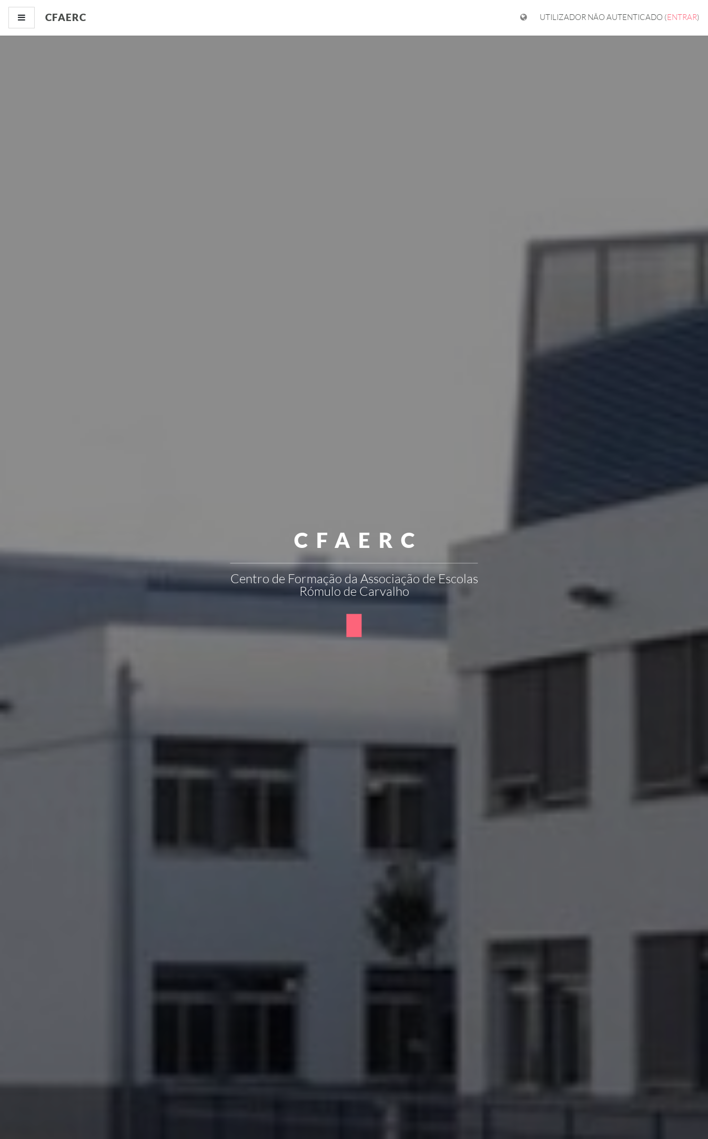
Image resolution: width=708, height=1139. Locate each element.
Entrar (682, 17)
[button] (354, 625)
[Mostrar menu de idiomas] (523, 17)
